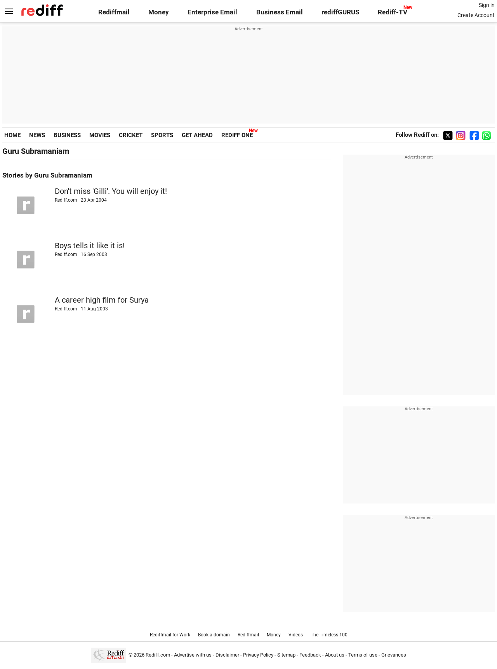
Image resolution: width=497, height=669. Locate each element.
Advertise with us (193, 655)
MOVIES (99, 135)
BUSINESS (67, 135)
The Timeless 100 (329, 635)
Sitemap (286, 655)
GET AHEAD (197, 135)
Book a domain (214, 635)
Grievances (393, 655)
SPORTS (162, 135)
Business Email (279, 12)
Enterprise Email (212, 12)
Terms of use (362, 655)
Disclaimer (227, 655)
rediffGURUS (340, 12)
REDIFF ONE (237, 135)
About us (334, 655)
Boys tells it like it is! (90, 245)
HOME (12, 135)
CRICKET (130, 135)
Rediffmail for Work (170, 635)
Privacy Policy (258, 655)
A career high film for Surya (102, 300)
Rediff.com (158, 655)
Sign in (487, 5)
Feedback (310, 655)
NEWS (37, 135)
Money (158, 12)
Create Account (476, 15)
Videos (295, 635)
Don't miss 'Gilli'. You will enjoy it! (111, 191)
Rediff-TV (392, 12)
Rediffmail (114, 12)
